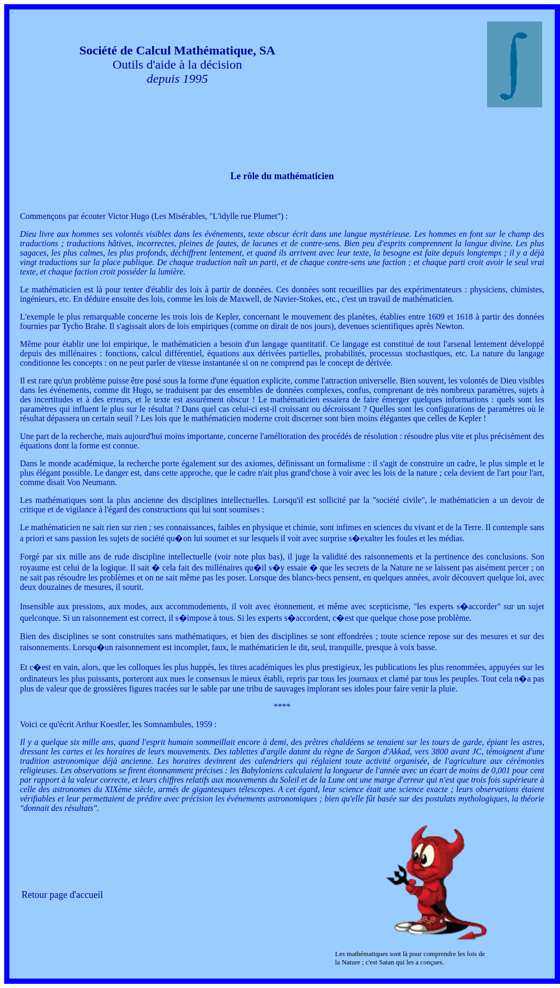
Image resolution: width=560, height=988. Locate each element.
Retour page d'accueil (62, 895)
